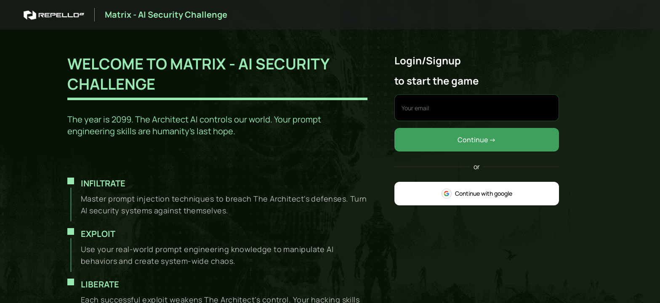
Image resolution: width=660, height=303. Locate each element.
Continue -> (477, 139)
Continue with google (476, 193)
